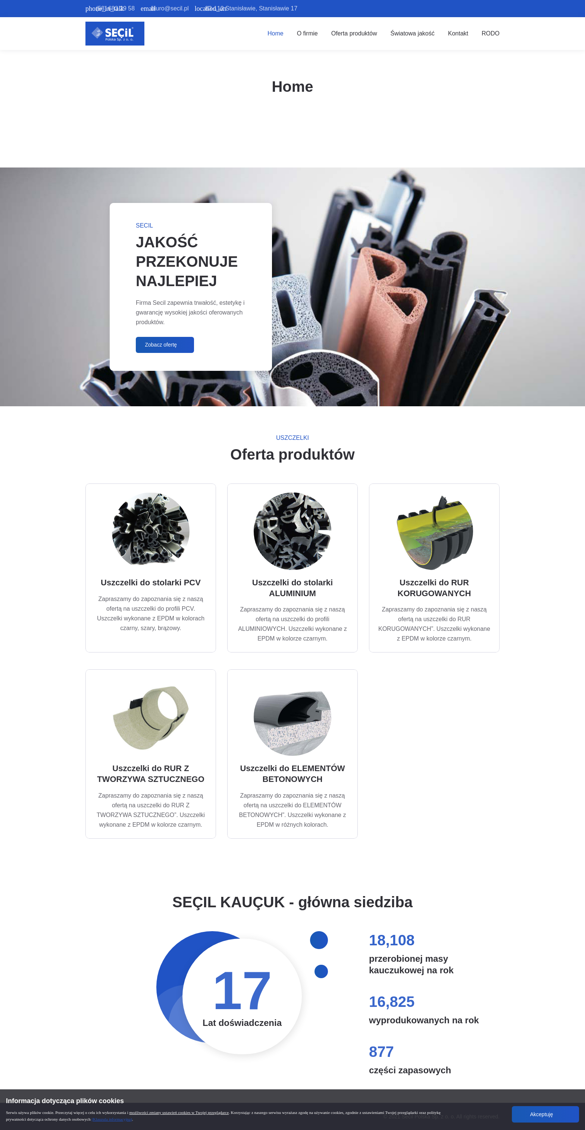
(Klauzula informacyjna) (111, 1119)
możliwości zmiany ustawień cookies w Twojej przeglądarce (179, 1112)
